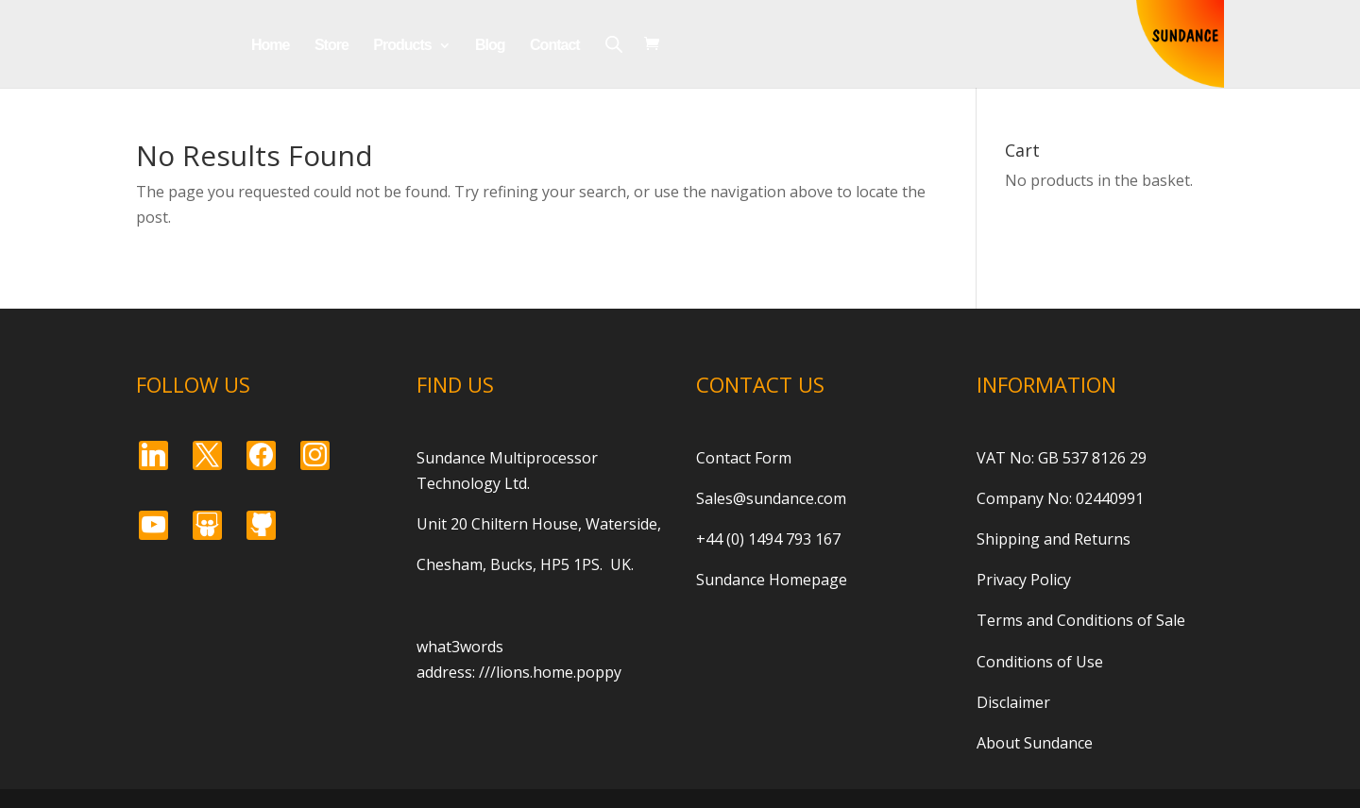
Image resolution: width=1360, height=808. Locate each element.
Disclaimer (1013, 702)
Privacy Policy (1024, 579)
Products (402, 46)
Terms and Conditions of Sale (1081, 620)
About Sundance (1035, 742)
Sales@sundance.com (771, 498)
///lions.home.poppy (550, 672)
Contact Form (743, 457)
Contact (555, 46)
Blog (490, 46)
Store (331, 46)
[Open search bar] (613, 44)
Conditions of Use (1040, 661)
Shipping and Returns (1053, 539)
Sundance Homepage (771, 579)
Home (270, 46)
